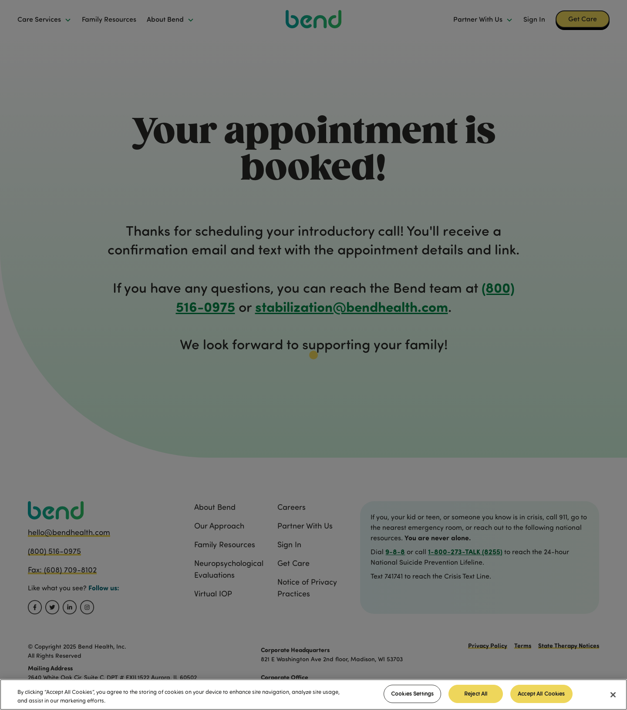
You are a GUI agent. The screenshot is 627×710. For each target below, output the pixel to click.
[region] (313, 694)
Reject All (475, 693)
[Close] (613, 694)
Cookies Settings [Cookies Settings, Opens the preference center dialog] (412, 693)
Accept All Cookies (541, 693)
